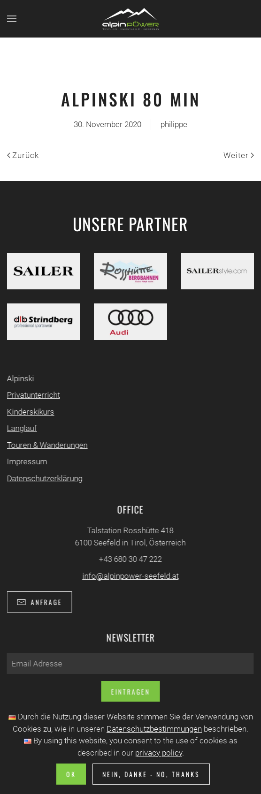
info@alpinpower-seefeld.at (130, 576)
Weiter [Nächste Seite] (238, 155)
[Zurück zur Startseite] (130, 19)
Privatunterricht (32, 395)
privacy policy (158, 752)
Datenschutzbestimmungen (154, 729)
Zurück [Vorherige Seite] (23, 155)
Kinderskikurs (30, 411)
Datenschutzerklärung (44, 478)
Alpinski (19, 378)
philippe (174, 124)
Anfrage (38, 602)
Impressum (26, 461)
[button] (11, 19)
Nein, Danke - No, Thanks (151, 774)
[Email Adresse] (129, 663)
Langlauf (21, 428)
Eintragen (129, 691)
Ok (71, 774)
